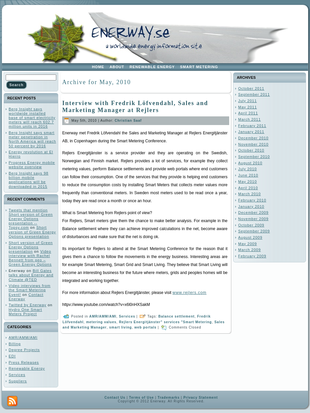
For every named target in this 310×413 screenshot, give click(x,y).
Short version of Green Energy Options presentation (32, 231)
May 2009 (247, 244)
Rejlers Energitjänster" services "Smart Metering (165, 322)
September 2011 (254, 94)
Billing (15, 344)
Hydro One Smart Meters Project (25, 312)
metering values (101, 322)
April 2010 (248, 188)
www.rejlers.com (189, 292)
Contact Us (114, 397)
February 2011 (252, 126)
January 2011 (251, 132)
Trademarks (169, 397)
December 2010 (253, 138)
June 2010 (248, 175)
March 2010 (249, 194)
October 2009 (251, 225)
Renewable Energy (27, 368)
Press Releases (24, 362)
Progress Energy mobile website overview (32, 165)
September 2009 (254, 231)
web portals (145, 327)
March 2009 (249, 250)
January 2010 (251, 206)
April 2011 (248, 113)
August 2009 (250, 237)
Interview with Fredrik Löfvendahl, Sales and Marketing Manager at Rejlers (135, 106)
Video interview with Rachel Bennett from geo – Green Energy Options (30, 258)
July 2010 (247, 169)
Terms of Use (141, 397)
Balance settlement (176, 316)
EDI (12, 356)
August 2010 (250, 163)
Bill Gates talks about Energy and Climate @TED (31, 275)
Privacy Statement (200, 397)
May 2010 (247, 182)
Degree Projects (24, 350)
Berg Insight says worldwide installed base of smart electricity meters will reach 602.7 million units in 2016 (32, 118)
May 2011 (247, 107)
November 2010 (253, 144)
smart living (120, 327)
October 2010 (251, 150)
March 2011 (249, 119)
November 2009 (253, 219)
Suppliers (18, 381)
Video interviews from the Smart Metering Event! (30, 290)
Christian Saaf (128, 120)
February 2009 (252, 256)
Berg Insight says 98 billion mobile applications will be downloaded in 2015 (29, 180)
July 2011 (247, 101)
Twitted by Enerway (27, 305)
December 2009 (253, 212)
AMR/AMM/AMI (23, 338)
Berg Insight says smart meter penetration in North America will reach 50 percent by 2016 (32, 139)
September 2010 (254, 157)
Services (17, 375)
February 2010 (252, 200)
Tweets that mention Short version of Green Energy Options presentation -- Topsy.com (31, 219)
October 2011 (251, 88)
